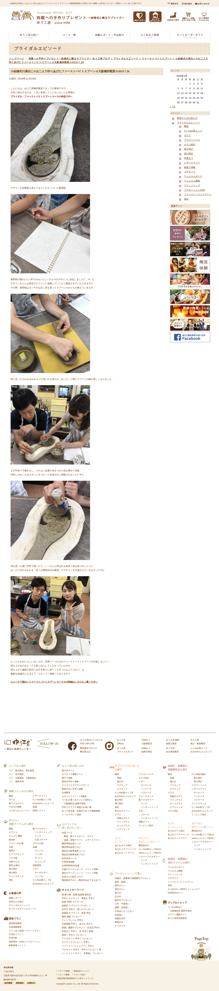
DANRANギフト (175, 893)
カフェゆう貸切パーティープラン (25, 931)
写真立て (188, 158)
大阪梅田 (19, 778)
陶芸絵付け (144, 845)
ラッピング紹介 (146, 825)
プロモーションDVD (194, 190)
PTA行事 (13, 938)
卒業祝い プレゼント (93, 953)
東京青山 (19, 770)
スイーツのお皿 (16, 843)
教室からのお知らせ (187, 118)
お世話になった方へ (124, 911)
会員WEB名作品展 (70, 865)
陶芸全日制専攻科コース (73, 851)
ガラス (187, 135)
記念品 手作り (93, 927)
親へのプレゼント (85, 909)
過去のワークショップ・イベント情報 (80, 873)
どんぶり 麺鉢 (15, 836)
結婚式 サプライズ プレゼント (76, 905)
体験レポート (15, 898)
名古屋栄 (19, 774)
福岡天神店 (80, 803)
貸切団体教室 (15, 923)
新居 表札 (85, 913)
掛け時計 (188, 153)
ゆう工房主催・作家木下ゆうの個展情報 (81, 811)
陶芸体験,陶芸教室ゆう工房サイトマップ (75, 978)
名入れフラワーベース (125, 849)
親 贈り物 (66, 894)
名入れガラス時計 (123, 845)
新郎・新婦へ (121, 882)
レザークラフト (192, 162)
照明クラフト (39, 810)
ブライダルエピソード (188, 122)
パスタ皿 (13, 858)
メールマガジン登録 (71, 814)
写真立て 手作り (69, 931)
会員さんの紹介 (16, 901)
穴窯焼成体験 (68, 862)
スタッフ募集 (64, 975)
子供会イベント (16, 934)
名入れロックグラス (124, 853)
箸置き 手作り (88, 898)
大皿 (11, 847)
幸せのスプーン (122, 811)
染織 (35, 807)
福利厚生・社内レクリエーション (25, 941)
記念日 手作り (68, 909)
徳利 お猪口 (14, 865)
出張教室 (66, 792)
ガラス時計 (190, 144)
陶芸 (186, 126)
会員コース (67, 832)
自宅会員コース (69, 858)
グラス (122, 821)
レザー (40, 873)
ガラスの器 (38, 843)
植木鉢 (12, 839)
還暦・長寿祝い (122, 907)
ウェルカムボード (193, 176)
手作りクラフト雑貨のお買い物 (76, 807)
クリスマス (120, 926)
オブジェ (13, 832)
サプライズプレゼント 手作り (76, 942)
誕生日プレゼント (123, 900)
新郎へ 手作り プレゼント (74, 935)
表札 (186, 199)
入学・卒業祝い (122, 904)
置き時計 (188, 149)
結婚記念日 (120, 918)
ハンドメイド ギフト (71, 953)
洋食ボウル (14, 861)
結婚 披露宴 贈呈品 (82, 894)
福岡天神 (19, 781)
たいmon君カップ (193, 131)
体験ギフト (144, 822)
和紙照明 (37, 865)
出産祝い (119, 915)
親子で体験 (67, 778)
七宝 (148, 815)
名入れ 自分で (86, 924)
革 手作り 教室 (86, 931)
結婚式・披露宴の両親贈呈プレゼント (133, 878)
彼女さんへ (120, 889)
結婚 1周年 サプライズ (72, 902)
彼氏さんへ (120, 885)
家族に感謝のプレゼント (73, 927)
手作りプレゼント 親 (91, 949)
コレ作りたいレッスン (19, 810)
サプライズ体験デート (72, 774)
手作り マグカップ (70, 898)
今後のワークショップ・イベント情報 (80, 869)
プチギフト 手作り (70, 949)
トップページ (16, 58)
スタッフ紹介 (80, 975)
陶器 (11, 828)
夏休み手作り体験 (70, 781)
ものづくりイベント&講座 (74, 796)
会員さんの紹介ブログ (72, 876)
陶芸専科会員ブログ (71, 847)
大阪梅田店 (69, 803)
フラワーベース (192, 140)
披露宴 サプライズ (70, 913)
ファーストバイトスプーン (198, 194)
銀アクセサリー (16, 803)
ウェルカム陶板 (192, 181)
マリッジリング (192, 185)
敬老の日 (119, 922)
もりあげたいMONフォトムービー (184, 889)
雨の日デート (68, 770)
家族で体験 (190, 167)
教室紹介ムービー (82, 971)
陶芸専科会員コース (71, 843)
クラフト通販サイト (177, 914)
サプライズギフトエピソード (22, 909)
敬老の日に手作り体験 (72, 789)
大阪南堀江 (31, 778)
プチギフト (190, 171)
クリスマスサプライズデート (75, 785)
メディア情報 (64, 971)
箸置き (12, 850)
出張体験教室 (15, 927)
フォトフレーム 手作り (73, 920)
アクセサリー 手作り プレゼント (77, 938)
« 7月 (172, 106)
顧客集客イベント (17, 945)
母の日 (118, 893)
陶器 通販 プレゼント (72, 916)
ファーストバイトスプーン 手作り (78, 946)
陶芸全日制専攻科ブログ (73, 854)
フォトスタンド (16, 876)
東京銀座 (30, 770)
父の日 (118, 896)
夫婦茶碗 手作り (69, 924)
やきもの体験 (15, 807)
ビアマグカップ (16, 854)
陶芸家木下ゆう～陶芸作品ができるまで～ (82, 880)
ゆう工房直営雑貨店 (177, 918)
